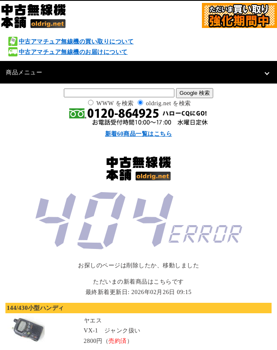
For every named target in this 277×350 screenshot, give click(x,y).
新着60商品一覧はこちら (138, 133)
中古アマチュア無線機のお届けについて (73, 51)
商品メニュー (24, 72)
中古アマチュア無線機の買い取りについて (76, 41)
